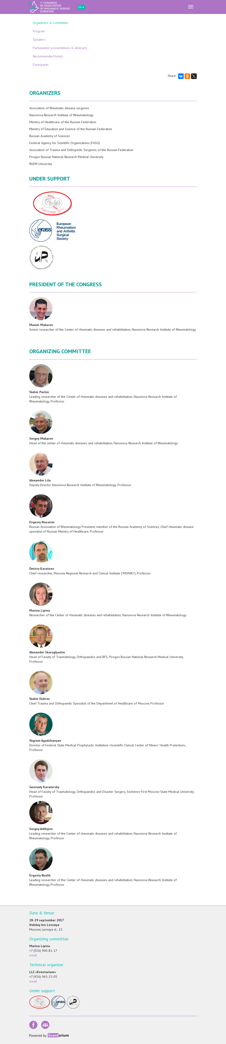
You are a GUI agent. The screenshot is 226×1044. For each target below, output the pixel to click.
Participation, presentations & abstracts (60, 48)
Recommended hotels (48, 56)
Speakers (39, 39)
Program (39, 31)
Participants (41, 65)
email (33, 955)
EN (81, 7)
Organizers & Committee (50, 23)
